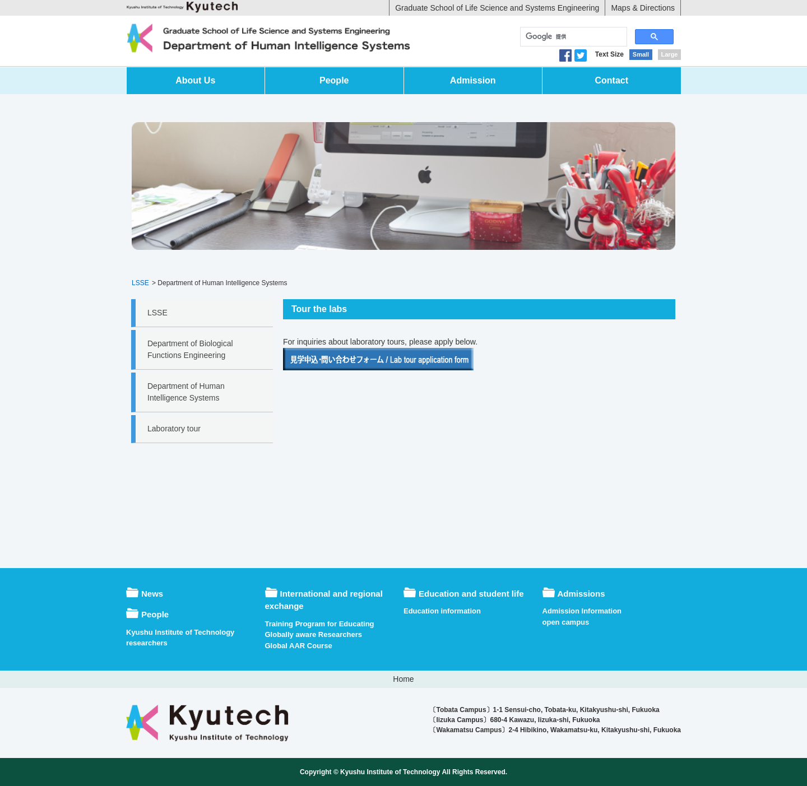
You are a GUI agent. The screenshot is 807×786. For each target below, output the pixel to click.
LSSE (140, 283)
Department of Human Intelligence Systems (186, 392)
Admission (473, 80)
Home (403, 679)
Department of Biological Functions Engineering (190, 349)
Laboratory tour (174, 428)
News (152, 593)
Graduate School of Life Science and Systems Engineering (497, 7)
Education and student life (471, 593)
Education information (442, 611)
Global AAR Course (298, 645)
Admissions (581, 593)
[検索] (572, 37)
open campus (566, 622)
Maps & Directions (643, 7)
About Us (195, 80)
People (334, 80)
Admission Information (582, 611)
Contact (611, 80)
